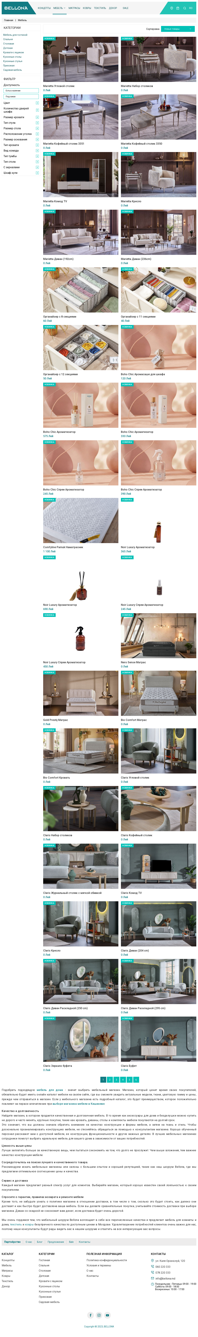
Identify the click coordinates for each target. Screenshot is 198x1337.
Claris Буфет (129, 1065)
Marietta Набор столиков (137, 86)
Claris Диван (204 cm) (135, 950)
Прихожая (9, 65)
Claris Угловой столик (135, 777)
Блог (40, 1241)
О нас (29, 1241)
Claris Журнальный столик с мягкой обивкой (72, 893)
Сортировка (152, 29)
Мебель (59, 8)
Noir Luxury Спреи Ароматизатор (142, 604)
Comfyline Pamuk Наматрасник (63, 547)
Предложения (56, 1241)
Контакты (84, 1241)
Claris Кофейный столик (136, 835)
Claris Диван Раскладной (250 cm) (65, 1008)
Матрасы (74, 8)
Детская (8, 48)
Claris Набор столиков (57, 835)
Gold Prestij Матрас (55, 720)
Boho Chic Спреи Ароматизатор (63, 489)
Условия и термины (99, 1265)
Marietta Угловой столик (59, 86)
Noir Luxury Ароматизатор (138, 547)
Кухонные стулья (12, 61)
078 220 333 (161, 1272)
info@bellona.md (163, 1278)
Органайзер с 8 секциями (59, 316)
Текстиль (100, 8)
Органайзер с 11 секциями (138, 316)
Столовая (8, 43)
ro (190, 8)
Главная (8, 20)
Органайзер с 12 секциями (60, 374)
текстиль (16, 1224)
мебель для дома (50, 1090)
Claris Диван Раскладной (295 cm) (143, 1008)
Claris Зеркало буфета (57, 1065)
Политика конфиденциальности (107, 1260)
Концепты (44, 8)
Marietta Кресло (131, 201)
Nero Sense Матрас (133, 662)
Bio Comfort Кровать (56, 777)
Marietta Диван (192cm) (58, 259)
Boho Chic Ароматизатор (59, 432)
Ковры (87, 8)
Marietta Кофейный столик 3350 (141, 143)
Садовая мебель (12, 70)
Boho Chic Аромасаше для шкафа (143, 374)
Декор (113, 8)
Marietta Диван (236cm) (136, 259)
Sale (126, 8)
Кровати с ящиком (13, 52)
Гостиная (44, 1260)
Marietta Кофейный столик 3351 (63, 143)
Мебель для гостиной (15, 35)
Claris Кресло (52, 950)
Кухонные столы (12, 56)
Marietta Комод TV (55, 201)
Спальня (8, 39)
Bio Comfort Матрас (134, 720)
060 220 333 (161, 1266)
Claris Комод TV (131, 893)
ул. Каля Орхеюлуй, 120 (168, 1260)
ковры (29, 1224)
